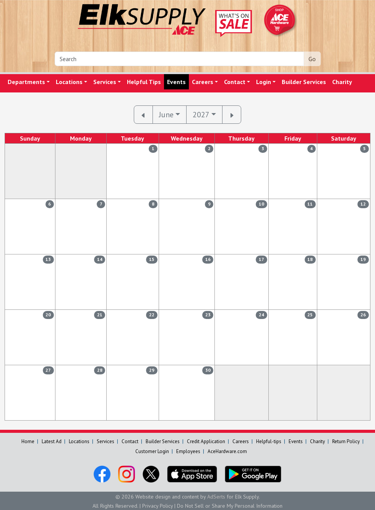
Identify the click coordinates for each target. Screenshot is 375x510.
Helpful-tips (268, 441)
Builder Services (304, 82)
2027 (201, 115)
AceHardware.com (227, 451)
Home (27, 441)
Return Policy (346, 441)
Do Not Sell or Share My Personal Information (229, 505)
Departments (26, 82)
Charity (342, 82)
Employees (188, 451)
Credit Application (206, 441)
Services (104, 82)
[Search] (179, 59)
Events (176, 82)
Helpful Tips (144, 82)
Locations (69, 82)
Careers (202, 82)
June (166, 115)
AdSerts (216, 496)
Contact (234, 82)
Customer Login (152, 451)
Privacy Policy (157, 505)
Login (263, 82)
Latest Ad (52, 441)
